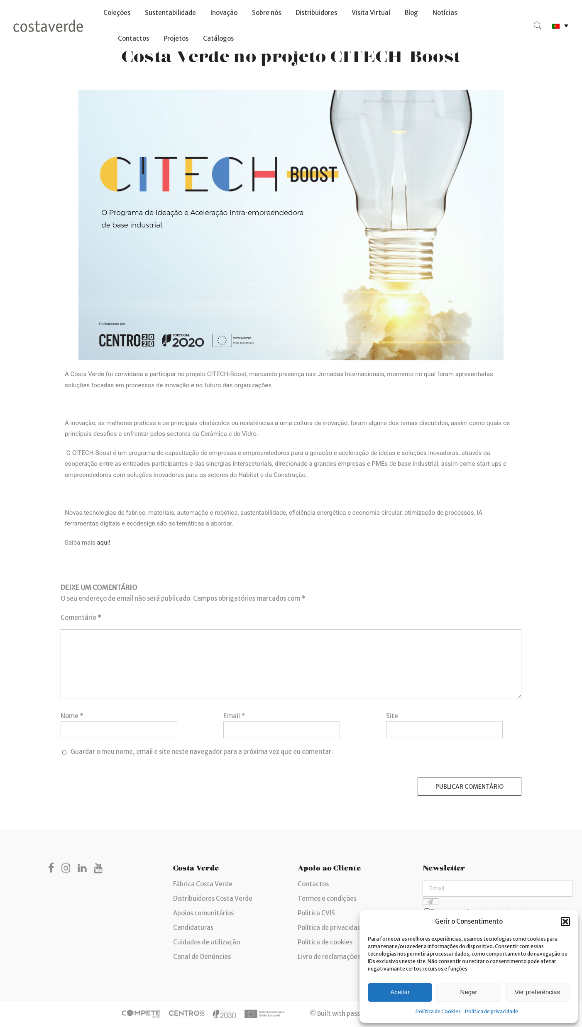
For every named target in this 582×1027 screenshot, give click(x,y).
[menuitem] (560, 26)
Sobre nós (266, 13)
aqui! (103, 542)
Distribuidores (316, 13)
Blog (411, 13)
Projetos (176, 38)
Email (234, 716)
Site (392, 716)
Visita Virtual (371, 13)
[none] (560, 26)
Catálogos (218, 38)
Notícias (445, 13)
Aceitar (400, 991)
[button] (565, 921)
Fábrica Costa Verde (202, 884)
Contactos (133, 38)
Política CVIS (316, 913)
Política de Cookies (438, 1011)
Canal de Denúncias (202, 957)
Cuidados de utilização (206, 942)
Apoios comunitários (203, 913)
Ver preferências (537, 991)
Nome (72, 716)
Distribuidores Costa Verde (212, 898)
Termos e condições (327, 898)
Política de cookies (325, 942)
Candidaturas (193, 928)
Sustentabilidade (170, 13)
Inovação (223, 13)
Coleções (116, 13)
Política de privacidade (491, 1011)
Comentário (81, 617)
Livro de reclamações (329, 957)
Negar (468, 991)
